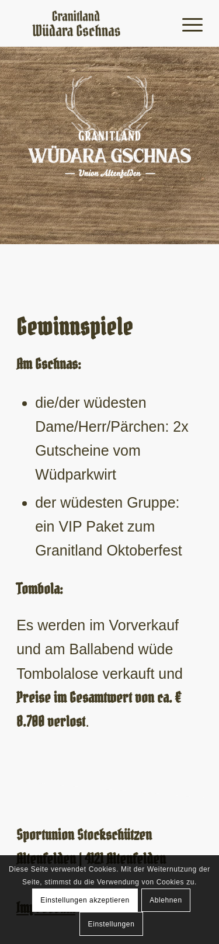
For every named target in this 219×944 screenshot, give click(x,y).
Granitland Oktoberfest (108, 550)
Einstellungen (111, 924)
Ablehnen (166, 900)
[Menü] (187, 23)
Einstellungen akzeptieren (84, 900)
